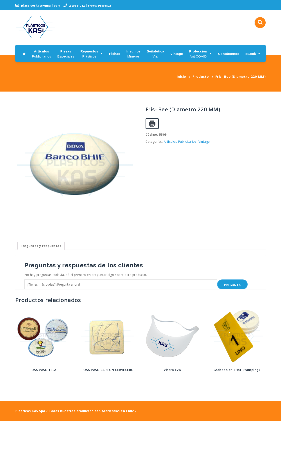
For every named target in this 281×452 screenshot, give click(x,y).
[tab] (41, 277)
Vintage (176, 54)
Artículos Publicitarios (180, 141)
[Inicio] (24, 53)
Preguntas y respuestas (41, 277)
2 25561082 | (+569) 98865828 (87, 5)
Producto (201, 76)
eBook (253, 54)
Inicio (181, 76)
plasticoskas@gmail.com (37, 5)
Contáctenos (228, 54)
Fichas (114, 54)
